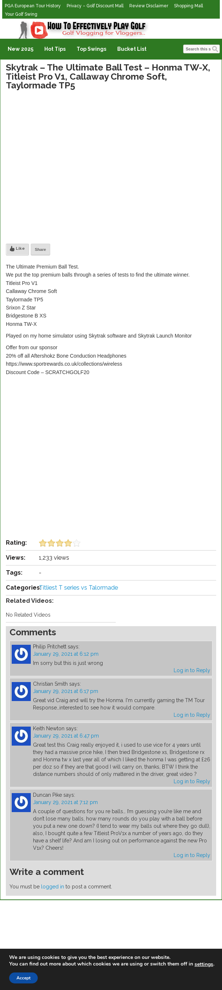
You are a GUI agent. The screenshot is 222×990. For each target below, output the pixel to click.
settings (204, 964)
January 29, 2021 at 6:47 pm (66, 736)
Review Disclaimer (148, 5)
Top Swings (91, 49)
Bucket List (132, 49)
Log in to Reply (192, 670)
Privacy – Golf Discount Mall (95, 5)
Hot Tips (55, 49)
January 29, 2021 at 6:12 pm (66, 654)
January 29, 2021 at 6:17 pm (65, 691)
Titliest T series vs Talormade (78, 587)
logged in (52, 887)
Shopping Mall (188, 5)
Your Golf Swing (21, 14)
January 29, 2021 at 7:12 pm (65, 802)
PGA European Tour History (33, 5)
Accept (23, 978)
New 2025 (20, 49)
